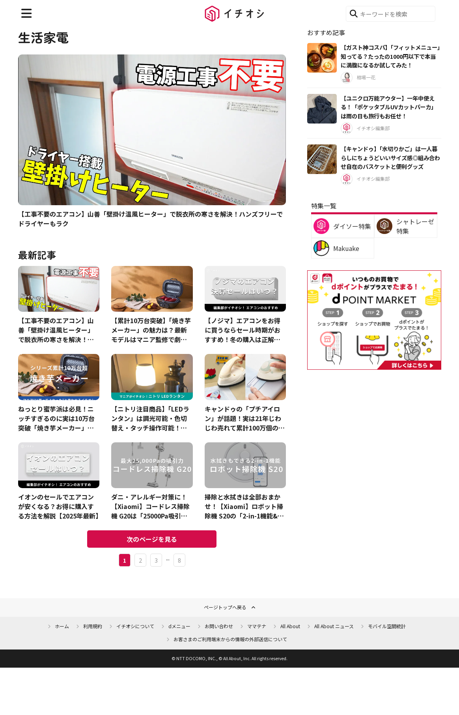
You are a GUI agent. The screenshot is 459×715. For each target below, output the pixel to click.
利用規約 (92, 626)
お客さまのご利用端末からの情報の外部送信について (230, 639)
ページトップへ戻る (225, 607)
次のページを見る (152, 539)
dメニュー (179, 626)
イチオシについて (135, 626)
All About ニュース (334, 626)
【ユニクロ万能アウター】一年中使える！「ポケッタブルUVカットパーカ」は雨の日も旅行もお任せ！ (389, 107)
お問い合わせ (219, 626)
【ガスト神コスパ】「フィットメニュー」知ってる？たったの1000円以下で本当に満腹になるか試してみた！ (390, 56)
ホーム (62, 626)
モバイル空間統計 (387, 626)
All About (290, 626)
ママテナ (256, 626)
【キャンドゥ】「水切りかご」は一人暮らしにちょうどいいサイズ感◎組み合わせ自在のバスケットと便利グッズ (390, 157)
